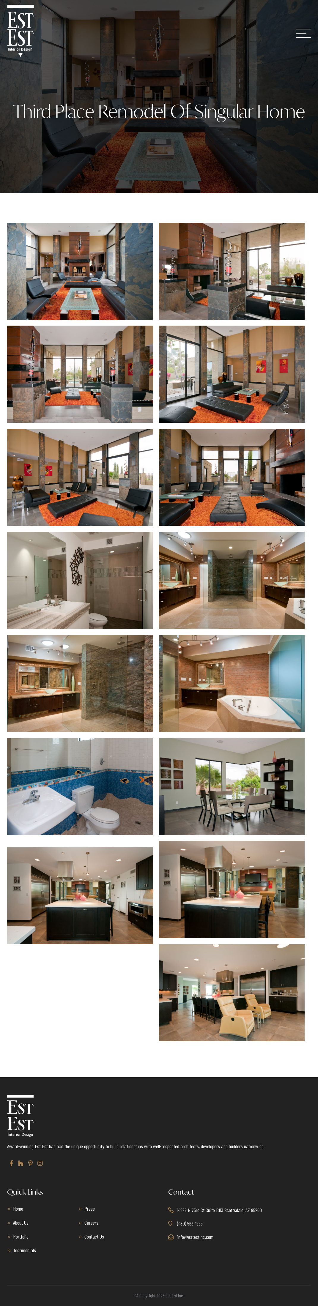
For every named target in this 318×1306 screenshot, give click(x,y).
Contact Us (94, 1236)
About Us (21, 1222)
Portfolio (21, 1236)
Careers (91, 1222)
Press (89, 1208)
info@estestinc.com (195, 1237)
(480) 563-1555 (190, 1223)
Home (18, 1208)
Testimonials (24, 1250)
